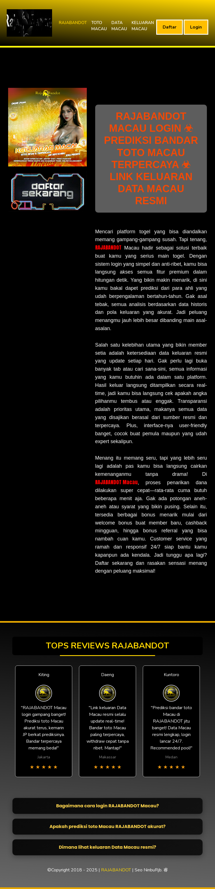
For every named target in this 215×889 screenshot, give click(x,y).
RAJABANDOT (73, 22)
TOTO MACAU (99, 26)
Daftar (169, 27)
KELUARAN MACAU (143, 26)
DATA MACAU (119, 26)
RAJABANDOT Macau (116, 482)
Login (196, 27)
